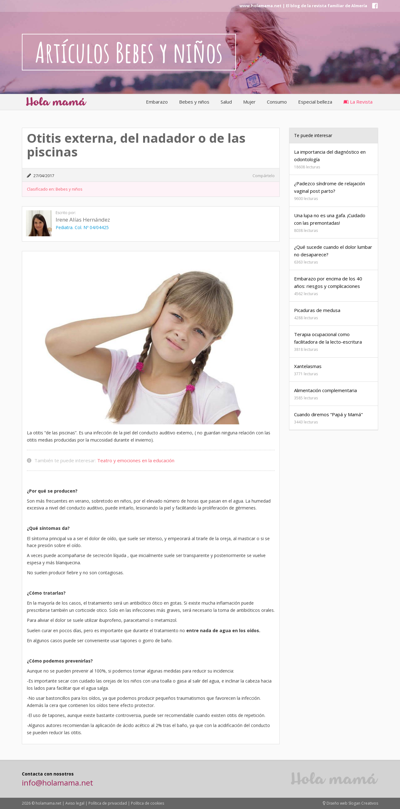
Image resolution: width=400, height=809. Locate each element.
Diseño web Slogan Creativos (350, 803)
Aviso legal (74, 803)
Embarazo (157, 102)
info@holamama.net (57, 782)
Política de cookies (147, 803)
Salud (226, 102)
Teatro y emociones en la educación (135, 460)
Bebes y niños (194, 102)
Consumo (277, 102)
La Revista (357, 102)
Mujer (249, 102)
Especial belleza (315, 102)
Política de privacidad (107, 803)
